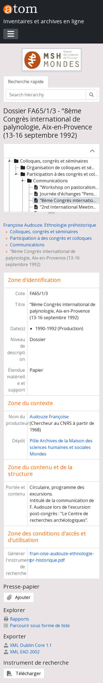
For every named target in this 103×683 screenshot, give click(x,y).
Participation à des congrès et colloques (51, 238)
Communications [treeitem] (47, 180)
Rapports (16, 619)
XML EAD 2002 (21, 652)
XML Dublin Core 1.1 (27, 645)
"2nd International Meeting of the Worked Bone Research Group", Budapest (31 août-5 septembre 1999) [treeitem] (66, 207)
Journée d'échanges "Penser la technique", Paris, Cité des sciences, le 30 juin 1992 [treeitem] (66, 194)
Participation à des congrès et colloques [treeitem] (59, 174)
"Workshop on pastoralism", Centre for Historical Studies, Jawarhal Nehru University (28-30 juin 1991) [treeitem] (66, 187)
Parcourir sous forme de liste (36, 626)
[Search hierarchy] (46, 95)
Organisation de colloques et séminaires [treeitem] (59, 167)
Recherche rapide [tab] (26, 82)
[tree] (51, 185)
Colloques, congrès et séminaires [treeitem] (50, 161)
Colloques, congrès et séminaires (44, 232)
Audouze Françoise (49, 417)
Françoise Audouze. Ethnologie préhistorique (49, 225)
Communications (27, 245)
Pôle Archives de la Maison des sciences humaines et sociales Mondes (61, 447)
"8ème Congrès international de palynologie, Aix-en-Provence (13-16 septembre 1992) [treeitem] (66, 200)
